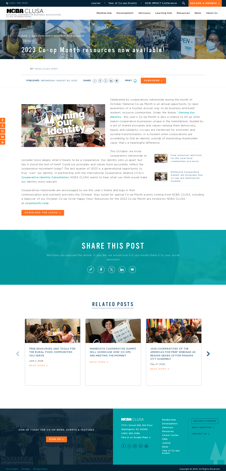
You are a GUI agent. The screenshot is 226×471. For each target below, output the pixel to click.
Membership (104, 13)
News (198, 13)
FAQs (165, 439)
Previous (17, 353)
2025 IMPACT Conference (160, 3)
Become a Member (203, 4)
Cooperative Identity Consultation (45, 177)
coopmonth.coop (37, 203)
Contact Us (199, 433)
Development (125, 13)
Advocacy (144, 13)
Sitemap (26, 466)
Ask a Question (202, 427)
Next (208, 353)
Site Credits (12, 466)
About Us (212, 13)
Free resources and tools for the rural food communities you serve (52, 352)
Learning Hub (163, 13)
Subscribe (152, 81)
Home (24, 36)
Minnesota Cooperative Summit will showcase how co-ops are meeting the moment (113, 352)
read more (37, 365)
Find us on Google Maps (134, 437)
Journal (95, 3)
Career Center (170, 435)
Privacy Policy (40, 466)
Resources (183, 13)
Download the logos (41, 212)
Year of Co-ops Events (122, 3)
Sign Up (55, 439)
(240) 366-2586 (130, 433)
